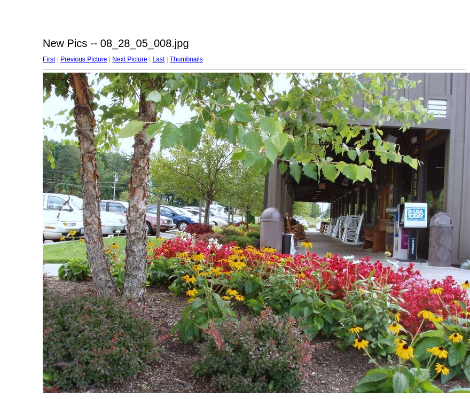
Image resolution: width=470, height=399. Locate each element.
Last (158, 59)
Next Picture (129, 59)
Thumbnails (186, 59)
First (49, 59)
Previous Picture (83, 59)
